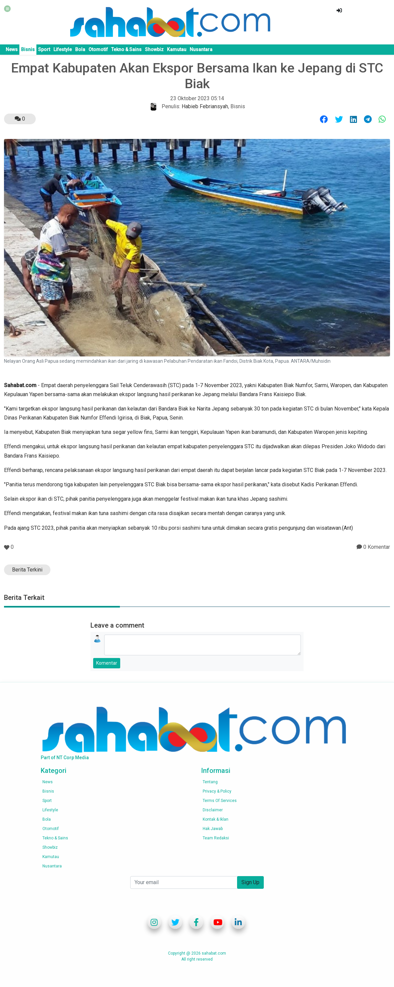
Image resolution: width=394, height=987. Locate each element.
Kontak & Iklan (215, 819)
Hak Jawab (213, 828)
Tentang (210, 782)
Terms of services (220, 800)
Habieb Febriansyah (205, 106)
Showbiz (154, 49)
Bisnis (28, 49)
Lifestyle (62, 49)
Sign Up (250, 882)
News (12, 49)
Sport (44, 49)
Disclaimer (213, 810)
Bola (80, 49)
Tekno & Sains (126, 49)
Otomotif (98, 49)
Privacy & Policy (217, 791)
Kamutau (176, 49)
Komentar (106, 663)
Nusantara (201, 49)
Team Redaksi (216, 838)
